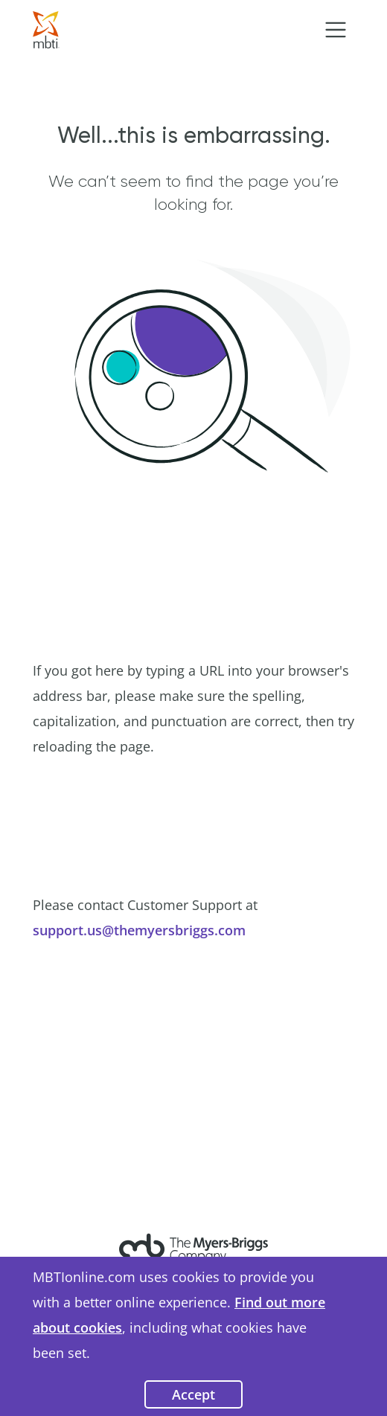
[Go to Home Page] (46, 28)
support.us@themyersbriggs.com (139, 930)
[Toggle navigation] (335, 29)
